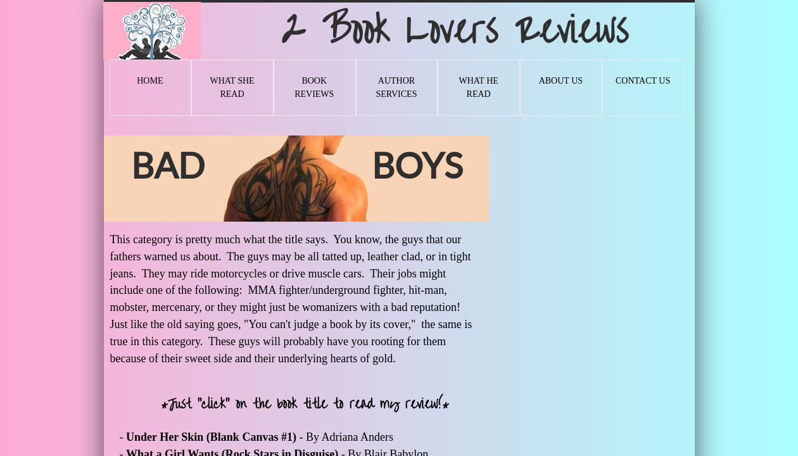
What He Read (478, 87)
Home (150, 81)
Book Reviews (314, 87)
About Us (561, 81)
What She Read (232, 87)
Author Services (396, 87)
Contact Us (643, 81)
